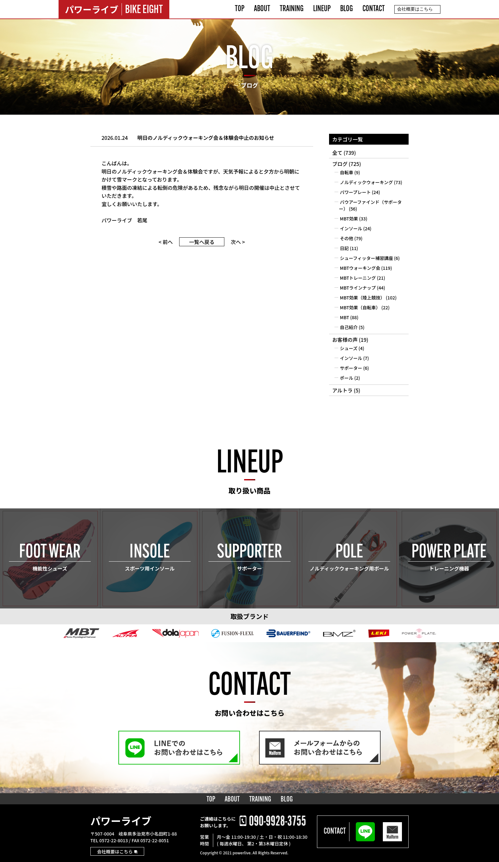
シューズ (348, 348)
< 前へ (165, 242)
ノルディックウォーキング (366, 182)
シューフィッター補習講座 (366, 258)
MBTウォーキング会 (360, 268)
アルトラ (342, 390)
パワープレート (355, 192)
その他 (346, 238)
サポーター (351, 368)
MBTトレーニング (358, 278)
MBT (344, 317)
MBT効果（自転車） (360, 307)
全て (337, 152)
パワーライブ (120, 820)
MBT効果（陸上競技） (362, 297)
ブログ (340, 164)
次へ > (238, 242)
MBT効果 (349, 218)
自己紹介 (349, 327)
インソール (351, 228)
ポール (346, 378)
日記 (344, 248)
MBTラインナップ (358, 287)
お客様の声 (345, 339)
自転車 (346, 172)
